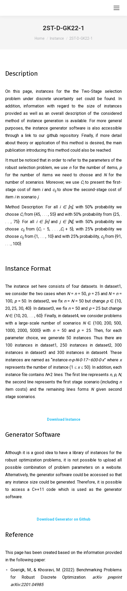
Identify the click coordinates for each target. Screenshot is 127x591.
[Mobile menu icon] (116, 8)
